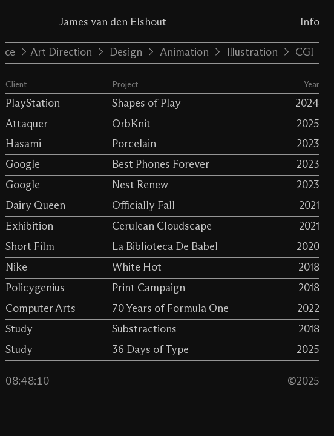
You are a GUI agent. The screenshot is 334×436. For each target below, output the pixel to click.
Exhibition (29, 226)
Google (22, 164)
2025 (307, 124)
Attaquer (26, 124)
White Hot (137, 267)
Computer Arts (40, 308)
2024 (307, 103)
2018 (308, 267)
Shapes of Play (146, 103)
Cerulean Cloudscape (162, 226)
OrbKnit (131, 124)
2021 (309, 205)
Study (19, 329)
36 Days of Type (150, 350)
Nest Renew (140, 185)
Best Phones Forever (160, 164)
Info (309, 22)
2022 (308, 308)
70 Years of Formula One (170, 308)
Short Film (29, 247)
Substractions (144, 329)
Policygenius (35, 288)
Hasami (23, 144)
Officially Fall (143, 205)
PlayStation (32, 103)
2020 (307, 247)
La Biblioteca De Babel (165, 247)
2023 (307, 144)
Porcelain (134, 144)
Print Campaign (148, 288)
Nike (16, 267)
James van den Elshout (112, 22)
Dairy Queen (35, 205)
